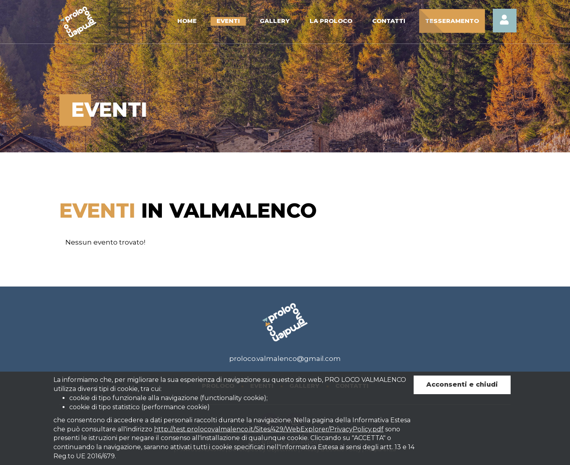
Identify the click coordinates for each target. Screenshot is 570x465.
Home (187, 21)
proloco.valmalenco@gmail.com (285, 359)
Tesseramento (452, 21)
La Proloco (331, 21)
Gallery (275, 21)
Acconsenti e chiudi (462, 384)
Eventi (228, 21)
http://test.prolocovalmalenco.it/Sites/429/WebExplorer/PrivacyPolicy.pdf (269, 429)
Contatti (388, 21)
